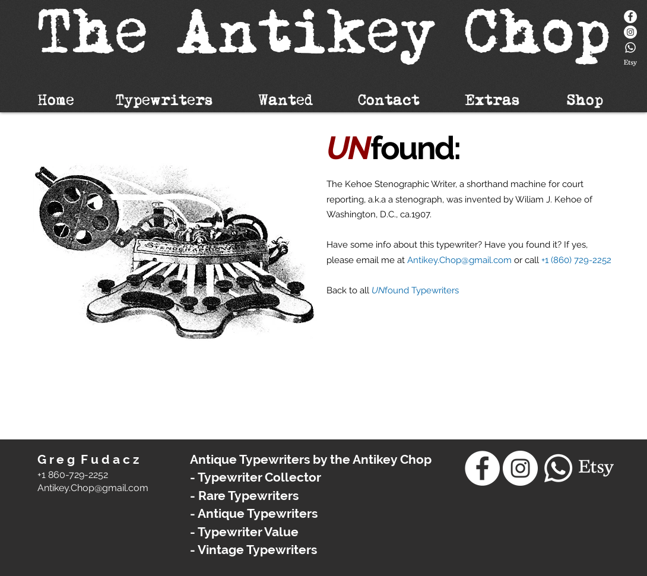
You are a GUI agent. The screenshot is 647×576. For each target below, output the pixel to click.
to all (360, 290)
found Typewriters (422, 290)
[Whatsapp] (630, 47)
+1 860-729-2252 (72, 474)
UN (378, 290)
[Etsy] (630, 62)
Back (337, 290)
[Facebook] (630, 16)
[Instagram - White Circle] (630, 32)
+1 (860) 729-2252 (576, 260)
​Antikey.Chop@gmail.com (92, 487)
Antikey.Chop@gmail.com (459, 260)
